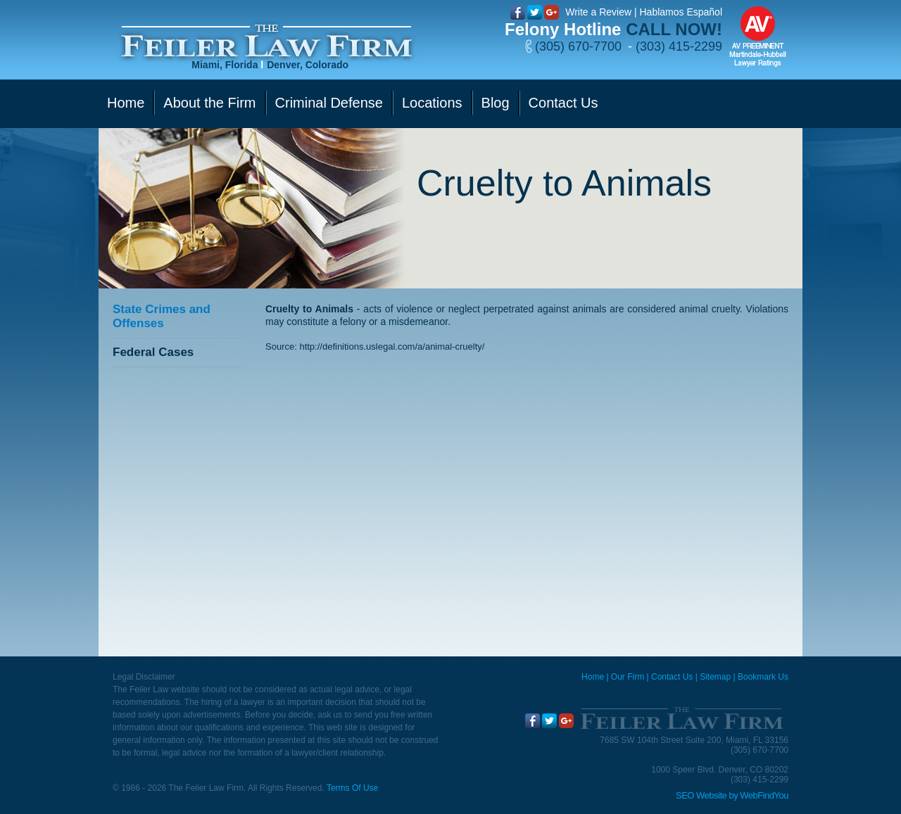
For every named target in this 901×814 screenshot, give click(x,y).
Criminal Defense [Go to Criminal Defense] (329, 102)
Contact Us (672, 677)
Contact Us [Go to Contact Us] (563, 102)
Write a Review (598, 12)
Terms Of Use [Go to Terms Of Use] (352, 788)
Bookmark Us (763, 677)
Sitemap (715, 677)
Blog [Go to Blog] (495, 102)
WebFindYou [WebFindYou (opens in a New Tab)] (764, 795)
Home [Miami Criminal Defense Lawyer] (592, 677)
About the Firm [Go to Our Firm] (209, 102)
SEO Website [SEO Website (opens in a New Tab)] (701, 795)
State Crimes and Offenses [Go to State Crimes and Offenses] (161, 316)
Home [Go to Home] (125, 102)
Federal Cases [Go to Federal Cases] (153, 352)
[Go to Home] (266, 41)
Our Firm (627, 677)
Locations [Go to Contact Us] (432, 102)
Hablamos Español (680, 12)
